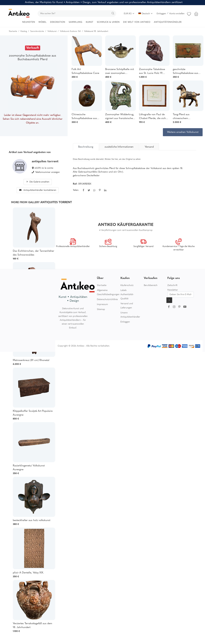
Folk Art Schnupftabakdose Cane (85, 71)
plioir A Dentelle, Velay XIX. (28, 572)
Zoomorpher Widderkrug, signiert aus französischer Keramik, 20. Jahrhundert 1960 (119, 116)
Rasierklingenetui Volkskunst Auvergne (29, 467)
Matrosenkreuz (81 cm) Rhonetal (31, 360)
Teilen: (76, 190)
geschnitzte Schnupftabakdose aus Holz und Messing (185, 71)
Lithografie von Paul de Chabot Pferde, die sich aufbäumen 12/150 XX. (152, 116)
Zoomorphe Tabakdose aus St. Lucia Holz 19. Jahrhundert (152, 71)
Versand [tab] (149, 147)
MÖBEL (43, 22)
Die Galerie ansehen (37, 182)
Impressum (102, 304)
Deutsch (145, 13)
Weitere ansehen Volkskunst (182, 132)
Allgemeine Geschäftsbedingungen (108, 292)
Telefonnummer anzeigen (47, 172)
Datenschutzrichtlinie (107, 299)
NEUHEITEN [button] (28, 22)
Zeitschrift (172, 285)
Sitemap (101, 309)
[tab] (85, 146)
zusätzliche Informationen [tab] (119, 147)
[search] (77, 13)
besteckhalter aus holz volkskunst (31, 520)
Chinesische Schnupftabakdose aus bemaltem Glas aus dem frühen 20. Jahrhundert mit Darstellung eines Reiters (85, 116)
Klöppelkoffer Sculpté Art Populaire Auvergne (33, 413)
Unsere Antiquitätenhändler (130, 315)
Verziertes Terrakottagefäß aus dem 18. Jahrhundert (32, 625)
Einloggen (161, 13)
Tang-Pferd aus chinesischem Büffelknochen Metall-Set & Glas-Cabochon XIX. (187, 116)
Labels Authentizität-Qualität (127, 294)
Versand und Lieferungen (126, 305)
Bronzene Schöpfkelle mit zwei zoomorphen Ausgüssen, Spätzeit (119, 71)
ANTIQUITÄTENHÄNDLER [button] (168, 22)
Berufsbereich (150, 285)
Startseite (101, 285)
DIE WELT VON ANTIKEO (136, 22)
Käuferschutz (126, 285)
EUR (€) (129, 13)
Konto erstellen (176, 13)
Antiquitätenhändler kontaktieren (37, 190)
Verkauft (32, 48)
